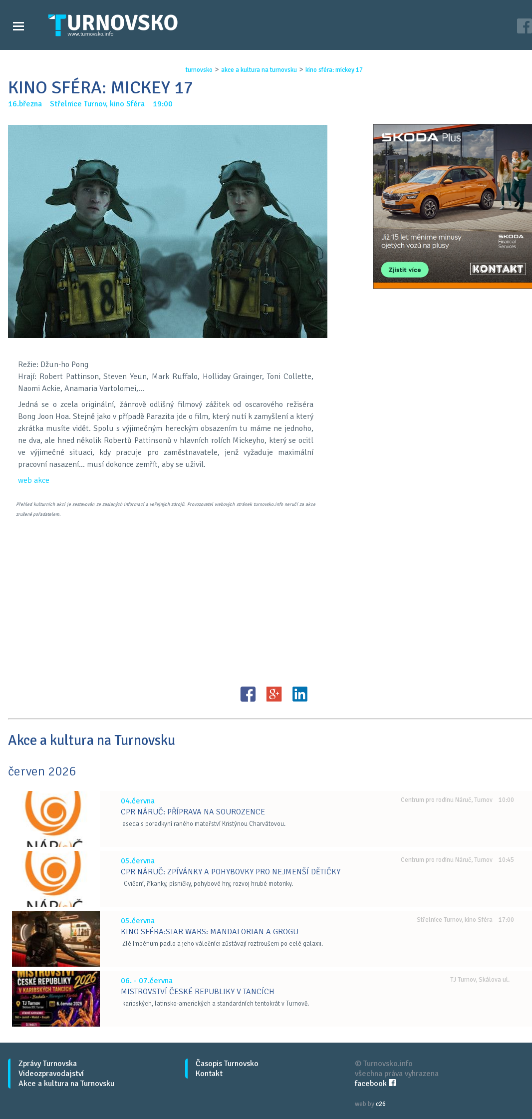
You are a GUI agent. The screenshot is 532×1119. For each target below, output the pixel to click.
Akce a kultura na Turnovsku (66, 1084)
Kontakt (209, 1074)
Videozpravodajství (51, 1074)
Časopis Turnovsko (227, 1064)
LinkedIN (300, 694)
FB (248, 694)
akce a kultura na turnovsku (259, 70)
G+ (274, 694)
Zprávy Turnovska (47, 1064)
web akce (33, 480)
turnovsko (199, 70)
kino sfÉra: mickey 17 (334, 70)
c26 (381, 1104)
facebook (375, 1084)
